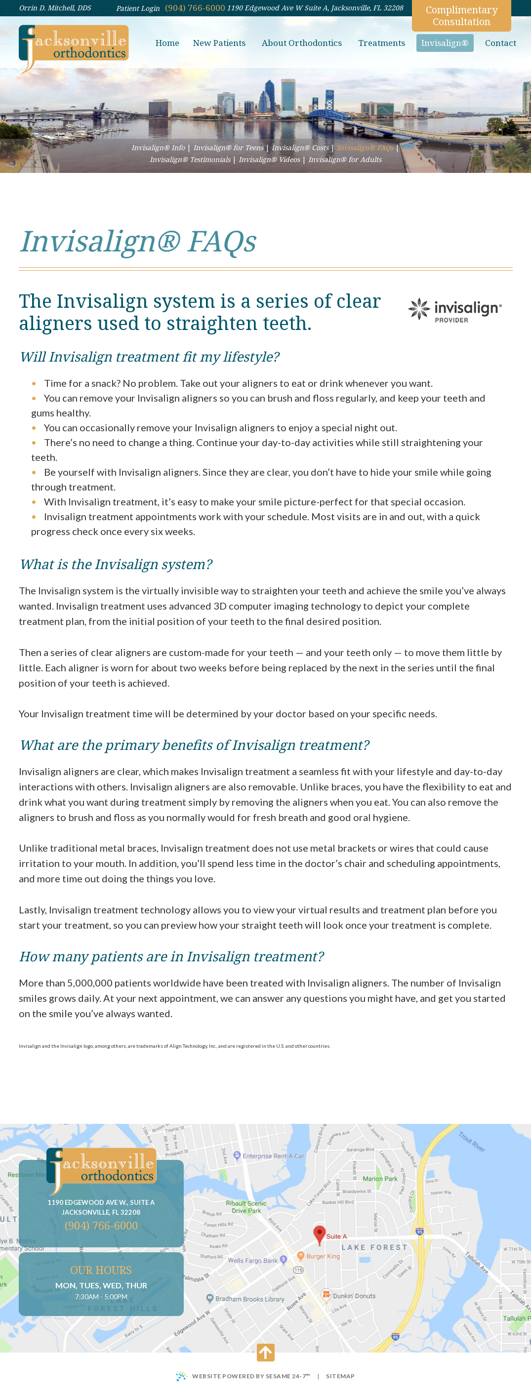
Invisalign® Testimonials (190, 159)
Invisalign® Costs (300, 147)
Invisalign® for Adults (344, 159)
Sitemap (340, 1376)
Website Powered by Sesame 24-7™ (243, 1376)
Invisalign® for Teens (228, 147)
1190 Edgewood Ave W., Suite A (101, 1207)
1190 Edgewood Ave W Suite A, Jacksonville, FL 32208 (315, 7)
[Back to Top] (266, 1352)
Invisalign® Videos (269, 159)
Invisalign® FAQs (365, 147)
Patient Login (138, 8)
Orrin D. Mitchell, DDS (55, 7)
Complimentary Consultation (461, 15)
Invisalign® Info (158, 147)
